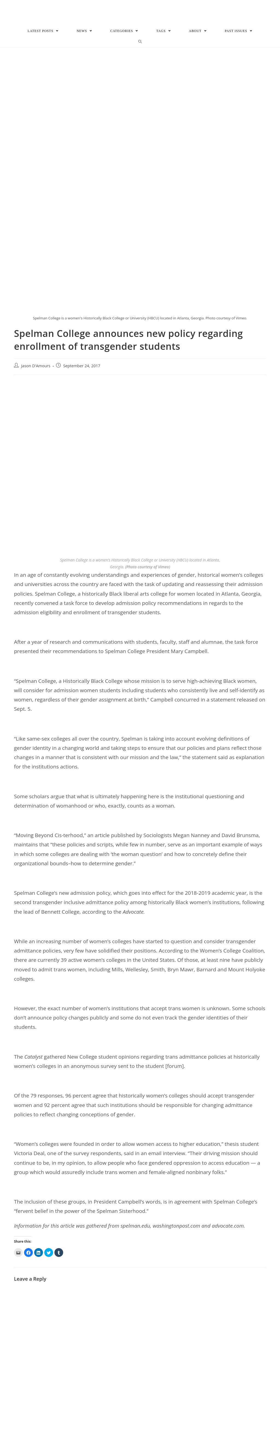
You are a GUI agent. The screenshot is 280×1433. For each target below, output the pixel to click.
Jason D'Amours (35, 366)
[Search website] (140, 42)
